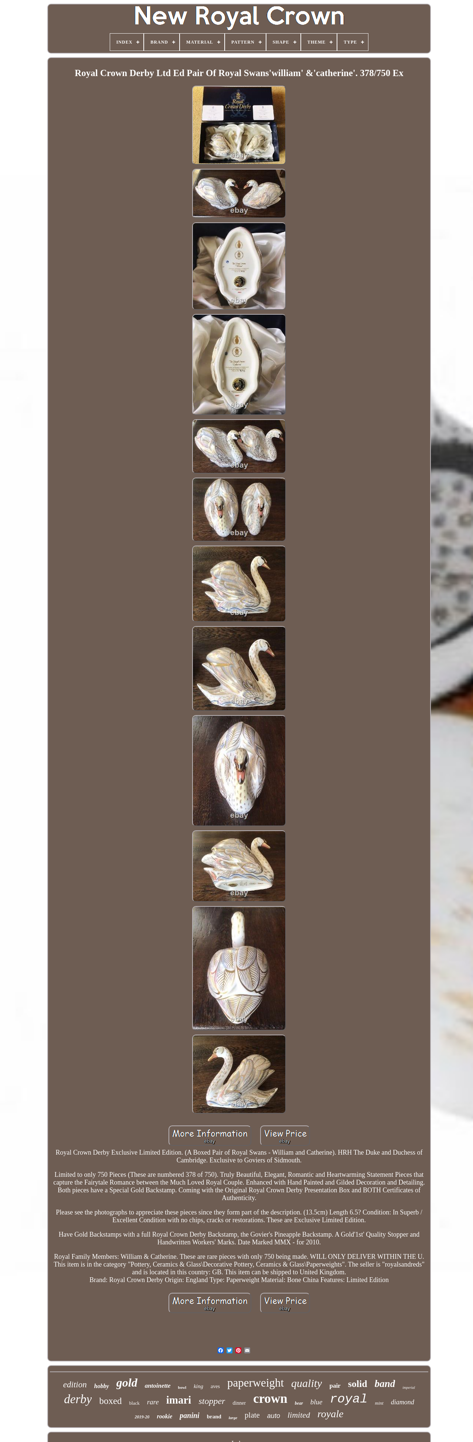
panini (189, 1415)
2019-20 (142, 1416)
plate (252, 1415)
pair (334, 1385)
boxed (110, 1401)
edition (75, 1384)
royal (349, 1399)
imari (178, 1400)
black (134, 1403)
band (385, 1383)
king (198, 1386)
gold (126, 1382)
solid (357, 1383)
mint (379, 1403)
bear (299, 1403)
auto (273, 1415)
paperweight (255, 1382)
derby (78, 1399)
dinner (239, 1403)
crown (270, 1398)
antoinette (158, 1385)
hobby (101, 1386)
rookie (164, 1416)
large (233, 1417)
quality (306, 1383)
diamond (402, 1402)
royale (330, 1413)
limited (298, 1414)
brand (214, 1416)
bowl (182, 1387)
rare (153, 1402)
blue (316, 1402)
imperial (408, 1387)
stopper (211, 1401)
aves (215, 1386)
